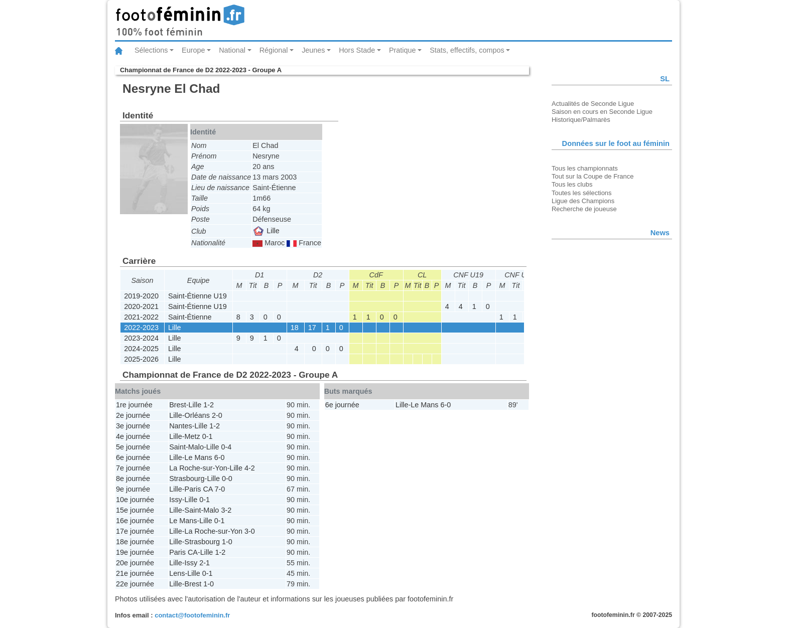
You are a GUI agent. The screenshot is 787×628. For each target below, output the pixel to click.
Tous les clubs (572, 184)
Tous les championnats (585, 168)
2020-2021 (141, 306)
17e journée (135, 531)
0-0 (227, 479)
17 (312, 328)
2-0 (217, 415)
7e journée (133, 468)
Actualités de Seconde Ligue (593, 103)
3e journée (133, 426)
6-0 (219, 457)
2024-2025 (141, 349)
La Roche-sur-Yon (198, 468)
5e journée (133, 447)
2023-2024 (141, 338)
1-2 (208, 405)
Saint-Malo (186, 447)
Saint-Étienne (189, 317)
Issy (175, 500)
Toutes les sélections (582, 193)
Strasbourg (186, 479)
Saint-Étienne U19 (197, 296)
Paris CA (199, 489)
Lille (266, 231)
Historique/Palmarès (581, 119)
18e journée (135, 542)
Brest (177, 405)
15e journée (135, 510)
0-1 (207, 436)
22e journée (135, 584)
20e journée (135, 563)
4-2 (249, 468)
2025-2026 (141, 359)
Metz (192, 436)
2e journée (133, 415)
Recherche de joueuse (584, 209)
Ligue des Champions (583, 201)
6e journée (133, 457)
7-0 (220, 489)
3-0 (249, 531)
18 (295, 328)
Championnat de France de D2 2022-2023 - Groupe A (201, 70)
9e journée (133, 489)
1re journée (134, 405)
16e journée (135, 521)
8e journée (133, 479)
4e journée (133, 436)
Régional (273, 50)
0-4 (226, 447)
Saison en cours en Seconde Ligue (602, 111)
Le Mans (198, 457)
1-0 (227, 542)
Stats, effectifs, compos (467, 50)
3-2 (226, 510)
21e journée (135, 573)
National (232, 50)
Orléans (197, 415)
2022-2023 (141, 328)
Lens (177, 573)
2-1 (204, 563)
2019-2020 (141, 296)
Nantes (180, 426)
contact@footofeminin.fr (192, 615)
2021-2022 (141, 317)
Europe (193, 50)
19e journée (135, 552)
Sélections (151, 50)
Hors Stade (357, 50)
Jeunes (313, 50)
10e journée (135, 500)
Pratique (402, 50)
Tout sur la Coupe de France (592, 176)
